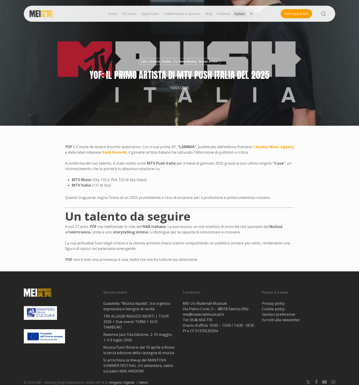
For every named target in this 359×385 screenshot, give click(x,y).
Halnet (143, 382)
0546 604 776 (201, 319)
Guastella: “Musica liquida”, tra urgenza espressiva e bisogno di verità (136, 306)
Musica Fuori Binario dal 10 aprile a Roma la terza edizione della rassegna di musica (138, 350)
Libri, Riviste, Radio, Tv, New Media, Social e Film (179, 61)
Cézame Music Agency (273, 146)
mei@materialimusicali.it (203, 314)
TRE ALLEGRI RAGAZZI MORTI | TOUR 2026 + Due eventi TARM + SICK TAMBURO (136, 322)
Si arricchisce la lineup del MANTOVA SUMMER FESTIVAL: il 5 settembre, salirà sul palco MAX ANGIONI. (138, 366)
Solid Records (114, 152)
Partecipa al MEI (296, 13)
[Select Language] (243, 14)
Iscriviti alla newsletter (281, 319)
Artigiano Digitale (122, 382)
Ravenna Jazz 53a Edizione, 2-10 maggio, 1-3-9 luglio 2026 (138, 337)
